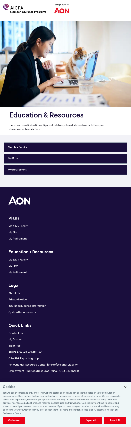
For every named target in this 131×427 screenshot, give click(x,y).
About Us (14, 293)
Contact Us (15, 333)
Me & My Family (18, 226)
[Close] (125, 387)
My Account (16, 339)
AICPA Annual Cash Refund (25, 352)
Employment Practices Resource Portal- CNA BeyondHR (43, 371)
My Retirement (17, 238)
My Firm (13, 232)
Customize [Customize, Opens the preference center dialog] (13, 420)
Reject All (91, 420)
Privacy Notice (17, 299)
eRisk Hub (14, 346)
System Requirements (22, 312)
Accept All (115, 420)
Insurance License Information (27, 306)
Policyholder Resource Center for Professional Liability (43, 364)
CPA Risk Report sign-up (23, 358)
